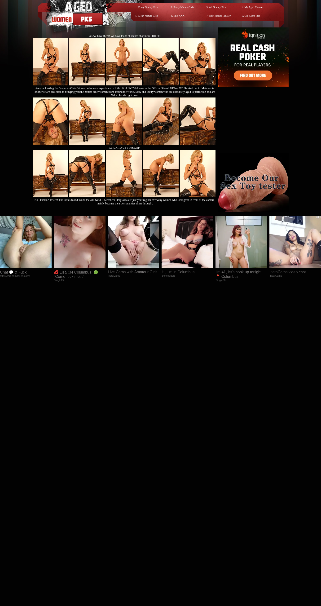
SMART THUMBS (168, 504)
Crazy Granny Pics (148, 7)
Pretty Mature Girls (184, 7)
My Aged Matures (254, 7)
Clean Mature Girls (148, 15)
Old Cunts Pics (252, 15)
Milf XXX (179, 15)
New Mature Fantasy (220, 15)
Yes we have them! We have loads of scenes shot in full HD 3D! (124, 36)
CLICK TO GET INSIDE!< (125, 147)
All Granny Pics (217, 7)
